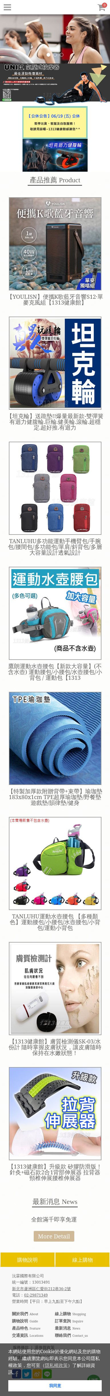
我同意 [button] (55, 1385)
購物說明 (27, 1259)
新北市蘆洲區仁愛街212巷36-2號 (41, 1288)
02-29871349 (36, 1295)
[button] (19, 1373)
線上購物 (82, 1259)
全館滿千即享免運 (54, 1219)
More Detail (54, 1236)
